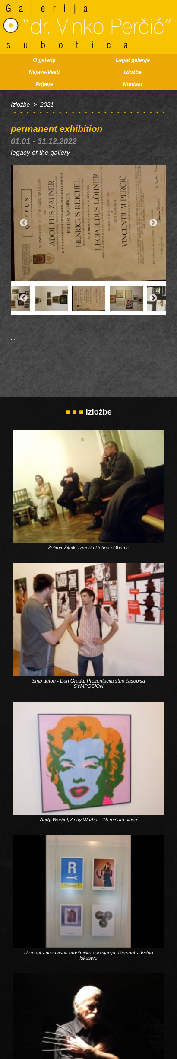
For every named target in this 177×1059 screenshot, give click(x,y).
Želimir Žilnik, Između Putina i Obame (89, 547)
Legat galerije (133, 60)
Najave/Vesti (44, 72)
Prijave (44, 84)
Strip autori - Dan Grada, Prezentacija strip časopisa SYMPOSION (88, 683)
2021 (47, 104)
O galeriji (44, 60)
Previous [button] (24, 223)
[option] (88, 223)
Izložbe (133, 72)
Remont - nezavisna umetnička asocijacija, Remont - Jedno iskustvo (88, 955)
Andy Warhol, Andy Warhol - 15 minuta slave (88, 819)
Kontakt (133, 84)
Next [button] (153, 223)
